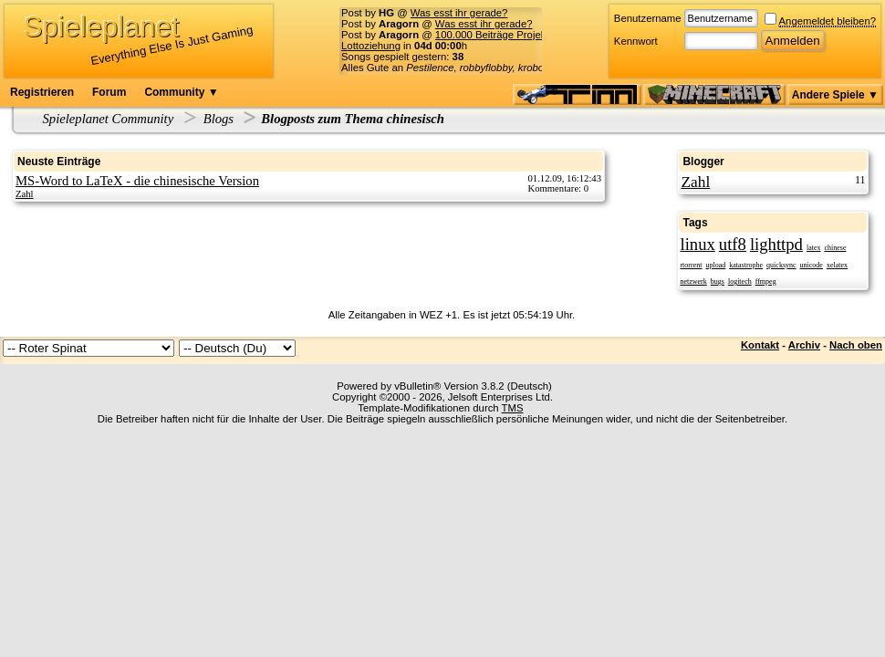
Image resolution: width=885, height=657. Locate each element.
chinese (835, 248)
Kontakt (760, 344)
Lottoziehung (371, 45)
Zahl (25, 194)
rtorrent (691, 265)
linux (697, 244)
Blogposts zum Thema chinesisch (352, 118)
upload (715, 265)
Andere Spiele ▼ (835, 95)
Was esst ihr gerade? (459, 12)
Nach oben (855, 344)
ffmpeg (765, 281)
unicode (811, 265)
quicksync (781, 265)
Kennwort (636, 41)
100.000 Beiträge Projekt (492, 34)
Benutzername (648, 18)
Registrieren (42, 92)
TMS (513, 407)
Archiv (804, 344)
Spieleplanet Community (108, 118)
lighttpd (776, 244)
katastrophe (746, 265)
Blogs (218, 118)
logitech (740, 281)
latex (814, 248)
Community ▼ (181, 92)
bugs (717, 281)
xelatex (837, 265)
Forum (109, 92)
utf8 (732, 244)
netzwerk (693, 281)
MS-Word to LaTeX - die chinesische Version (137, 180)
